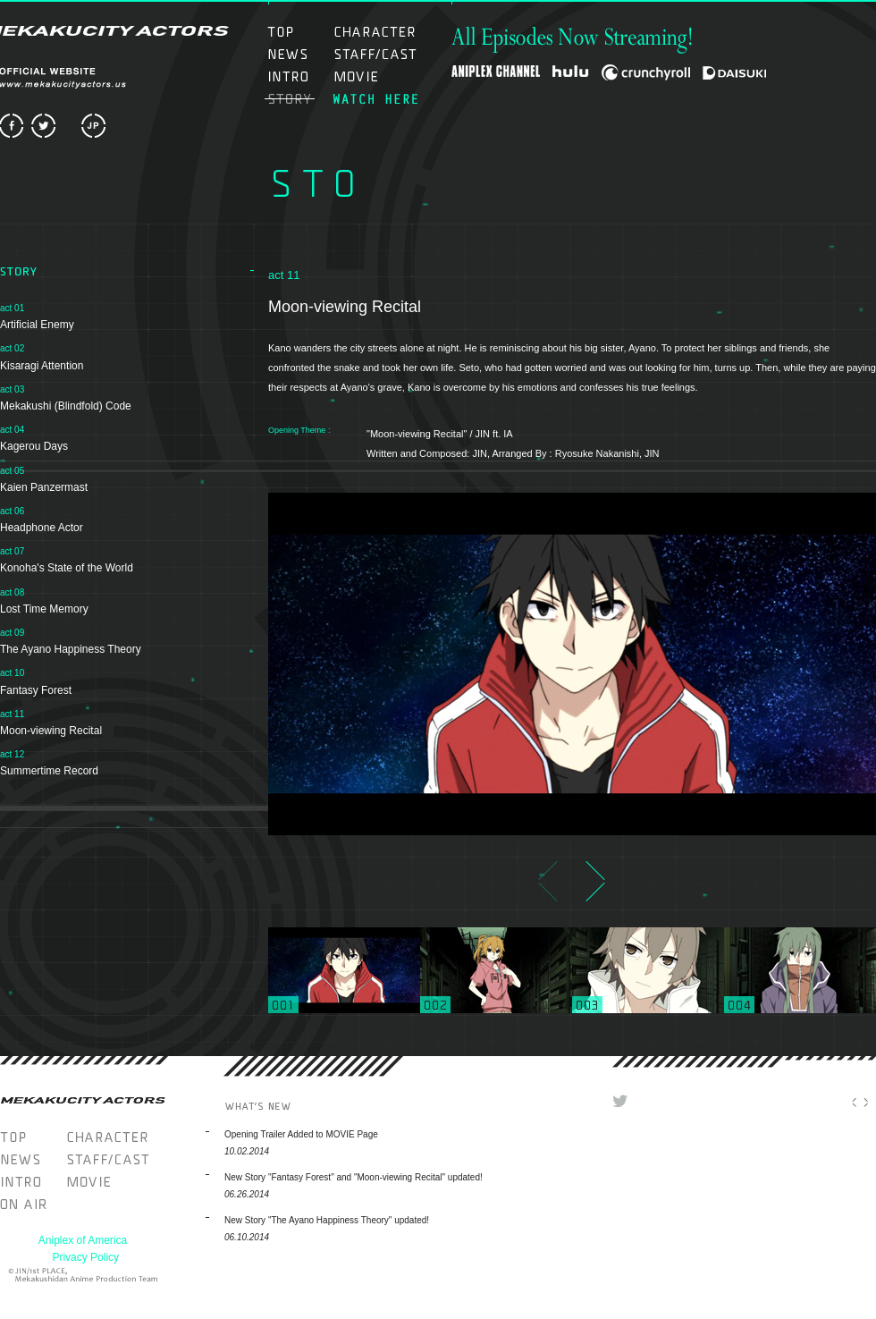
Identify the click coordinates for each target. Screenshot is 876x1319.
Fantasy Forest (36, 690)
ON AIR (375, 99)
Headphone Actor (41, 527)
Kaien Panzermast (44, 487)
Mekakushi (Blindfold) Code (65, 406)
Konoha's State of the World (66, 568)
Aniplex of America (82, 1240)
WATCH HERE (33, 1204)
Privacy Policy (85, 1257)
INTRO (298, 76)
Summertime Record (49, 771)
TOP (298, 32)
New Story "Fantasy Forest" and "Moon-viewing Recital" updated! (353, 1177)
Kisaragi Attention (41, 365)
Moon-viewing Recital (51, 730)
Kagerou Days (34, 446)
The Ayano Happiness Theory (70, 649)
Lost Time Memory (44, 609)
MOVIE (375, 76)
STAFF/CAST (375, 54)
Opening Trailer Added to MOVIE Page (301, 1134)
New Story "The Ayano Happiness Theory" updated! (326, 1220)
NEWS (298, 54)
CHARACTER (375, 32)
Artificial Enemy (37, 324)
